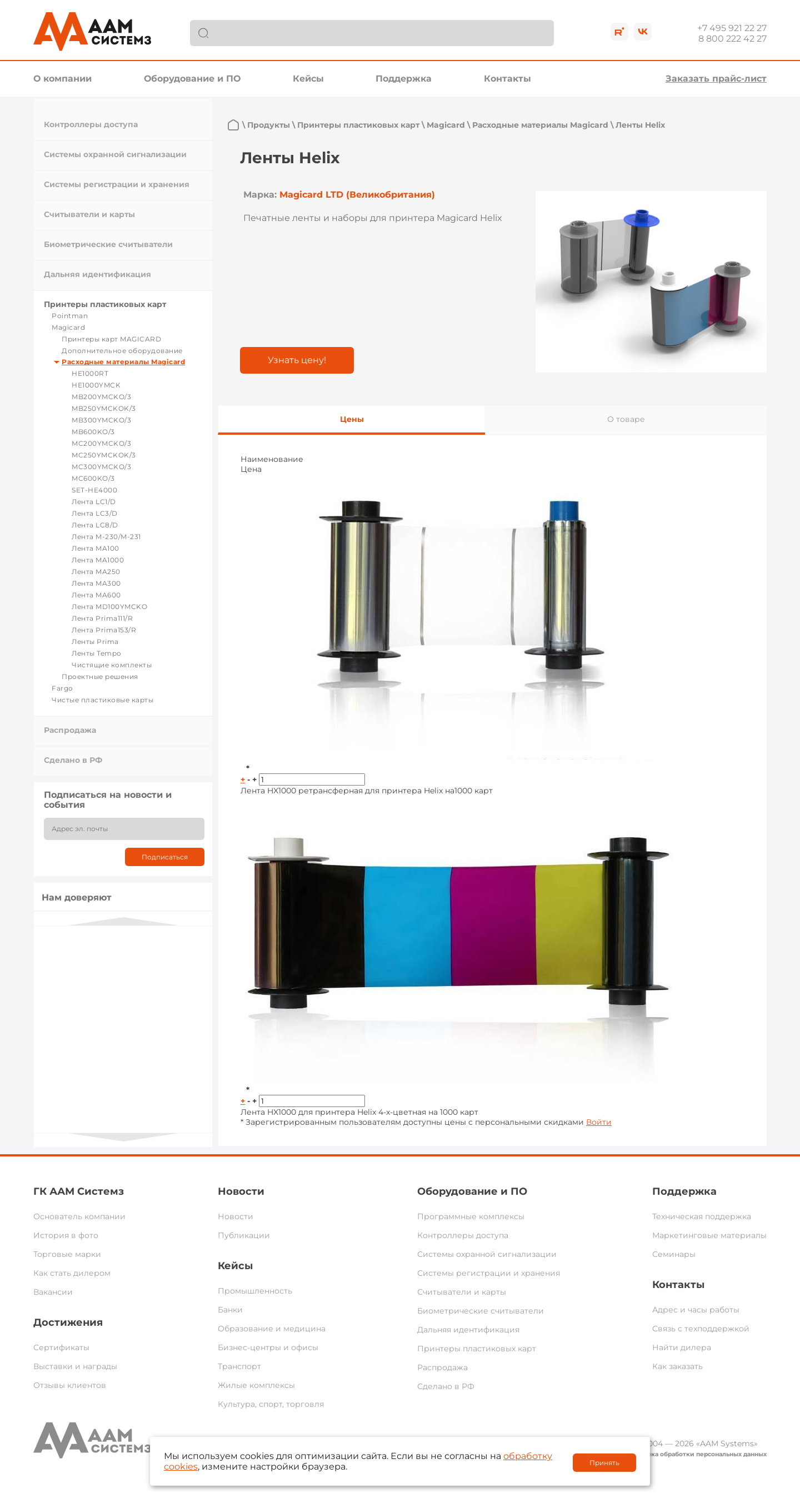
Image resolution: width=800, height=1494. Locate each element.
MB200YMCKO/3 (101, 397)
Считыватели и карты (89, 214)
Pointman (70, 315)
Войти (599, 1122)
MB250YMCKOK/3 (104, 408)
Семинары (674, 1254)
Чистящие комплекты (112, 665)
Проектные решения (100, 676)
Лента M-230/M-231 (106, 536)
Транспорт (239, 1366)
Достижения (68, 1322)
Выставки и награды (75, 1366)
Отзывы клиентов (69, 1385)
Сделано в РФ (73, 760)
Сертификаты (61, 1347)
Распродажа (70, 730)
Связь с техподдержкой (700, 1329)
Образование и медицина (272, 1329)
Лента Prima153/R (104, 630)
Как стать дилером (72, 1273)
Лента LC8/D (95, 525)
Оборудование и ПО (192, 78)
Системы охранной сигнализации (115, 154)
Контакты (507, 78)
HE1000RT (90, 373)
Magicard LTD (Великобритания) (357, 194)
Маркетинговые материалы (709, 1235)
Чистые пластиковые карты (102, 700)
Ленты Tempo (97, 653)
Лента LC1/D (94, 501)
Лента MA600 (96, 595)
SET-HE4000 (94, 490)
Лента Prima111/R (102, 618)
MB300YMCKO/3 (101, 420)
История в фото (65, 1235)
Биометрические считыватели (108, 244)
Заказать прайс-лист (716, 78)
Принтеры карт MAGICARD (111, 339)
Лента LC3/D (95, 513)
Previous (123, 921)
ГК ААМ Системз (78, 1191)
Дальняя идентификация (97, 274)
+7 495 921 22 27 (732, 28)
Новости (241, 1191)
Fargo (62, 688)
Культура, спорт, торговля (271, 1404)
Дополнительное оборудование (122, 350)
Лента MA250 (96, 571)
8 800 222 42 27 (732, 38)
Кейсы (308, 78)
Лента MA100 (95, 548)
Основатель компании (79, 1216)
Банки (230, 1310)
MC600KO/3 (93, 478)
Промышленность (255, 1291)
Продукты (268, 125)
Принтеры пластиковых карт (105, 304)
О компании (62, 78)
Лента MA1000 (98, 560)
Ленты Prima (95, 641)
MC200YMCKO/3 (101, 443)
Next (123, 1137)
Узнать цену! (297, 360)
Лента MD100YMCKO (109, 606)
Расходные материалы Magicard (123, 362)
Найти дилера (681, 1347)
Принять (604, 1462)
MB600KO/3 (93, 431)
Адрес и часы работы (695, 1310)
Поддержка (404, 78)
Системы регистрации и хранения (116, 184)
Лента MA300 (96, 583)
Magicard (68, 327)
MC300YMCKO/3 (101, 466)
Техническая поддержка (701, 1216)
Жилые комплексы (256, 1385)
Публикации (244, 1235)
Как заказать (677, 1366)
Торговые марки (67, 1254)
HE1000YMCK (96, 385)
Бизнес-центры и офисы (268, 1347)
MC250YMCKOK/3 (104, 455)
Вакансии (53, 1292)
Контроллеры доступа (91, 124)
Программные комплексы (470, 1216)
